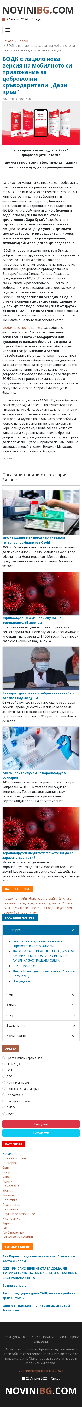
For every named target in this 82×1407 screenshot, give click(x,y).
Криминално (16, 1036)
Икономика (11, 1218)
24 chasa (65, 898)
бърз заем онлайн (43, 898)
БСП (7, 908)
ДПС (9, 1076)
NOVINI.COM (38, 10)
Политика (9, 1200)
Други (10, 1113)
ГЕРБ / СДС (13, 1064)
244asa (67, 903)
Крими (7, 1181)
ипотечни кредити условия (51, 908)
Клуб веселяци (13, 1232)
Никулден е (21, 981)
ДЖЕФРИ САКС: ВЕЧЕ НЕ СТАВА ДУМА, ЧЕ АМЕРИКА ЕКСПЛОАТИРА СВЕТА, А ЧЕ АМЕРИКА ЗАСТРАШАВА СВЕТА (44, 956)
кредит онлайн (15, 898)
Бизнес (7, 1191)
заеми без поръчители (21, 912)
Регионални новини (17, 1237)
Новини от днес (14, 1158)
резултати (20, 908)
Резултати (41, 1133)
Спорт (11, 1015)
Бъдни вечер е (24, 966)
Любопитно (11, 1209)
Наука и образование (18, 1214)
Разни (6, 1228)
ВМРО (10, 1107)
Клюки (11, 1005)
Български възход (18, 1101)
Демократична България (22, 1089)
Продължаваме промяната (24, 1058)
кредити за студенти (44, 903)
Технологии (15, 1025)
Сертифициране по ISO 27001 (41, 1371)
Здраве (23, 41)
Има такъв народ (17, 1082)
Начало (8, 41)
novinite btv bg (15, 903)
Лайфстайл (10, 1186)
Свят (10, 995)
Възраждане (14, 1095)
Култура (8, 1195)
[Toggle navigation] (7, 30)
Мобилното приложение (21, 328)
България (13, 930)
